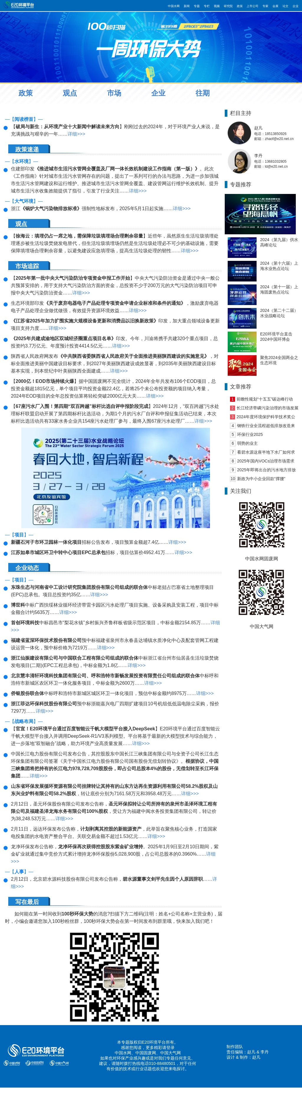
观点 (70, 93)
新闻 (187, 6)
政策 (240, 6)
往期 (203, 93)
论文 (285, 6)
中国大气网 (170, 1052)
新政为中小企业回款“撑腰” (261, 478)
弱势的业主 (247, 443)
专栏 (207, 6)
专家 (265, 6)
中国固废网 (145, 1052)
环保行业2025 (250, 434)
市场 (114, 93)
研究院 (228, 6)
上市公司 (252, 6)
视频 (217, 6)
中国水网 (174, 6)
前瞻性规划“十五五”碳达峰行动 (265, 399)
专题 (197, 6)
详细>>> (76, 133)
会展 (275, 6)
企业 (295, 6)
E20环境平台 (154, 1042)
